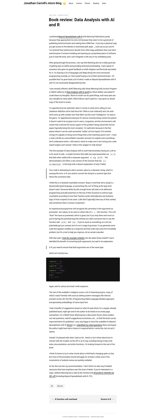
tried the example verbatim (73, 238)
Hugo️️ (87, 416)
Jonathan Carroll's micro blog (43, 3)
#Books (60, 386)
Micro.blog (100, 416)
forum (69, 325)
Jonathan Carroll (72, 416)
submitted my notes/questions (89, 325)
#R (52, 386)
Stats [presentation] (104, 3)
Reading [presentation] (96, 3)
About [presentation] (71, 3)
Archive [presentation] (79, 3)
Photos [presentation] (87, 3)
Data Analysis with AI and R (78, 92)
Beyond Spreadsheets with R (70, 37)
